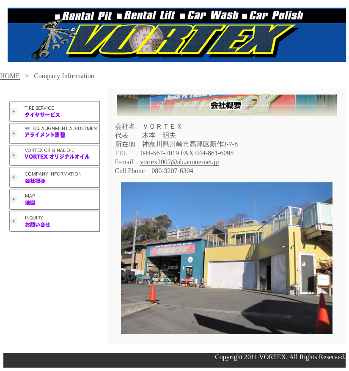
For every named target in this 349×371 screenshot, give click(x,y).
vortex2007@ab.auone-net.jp (179, 161)
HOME (10, 75)
